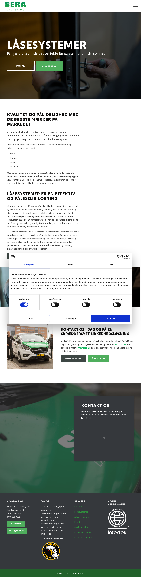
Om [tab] (111, 265)
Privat (77, 522)
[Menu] (135, 6)
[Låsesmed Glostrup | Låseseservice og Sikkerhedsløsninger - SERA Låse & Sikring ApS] (15, 6)
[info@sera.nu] (17, 531)
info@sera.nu (84, 347)
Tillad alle (110, 318)
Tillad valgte (70, 318)
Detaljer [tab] (70, 265)
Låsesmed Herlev (82, 532)
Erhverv (78, 506)
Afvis (30, 318)
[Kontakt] (21, 66)
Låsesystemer (81, 511)
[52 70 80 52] (49, 66)
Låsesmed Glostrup (83, 537)
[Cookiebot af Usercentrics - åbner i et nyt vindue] (118, 257)
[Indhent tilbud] (73, 358)
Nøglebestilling (81, 527)
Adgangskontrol (81, 516)
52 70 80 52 (120, 344)
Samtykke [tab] (29, 265)
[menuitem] (135, 6)
